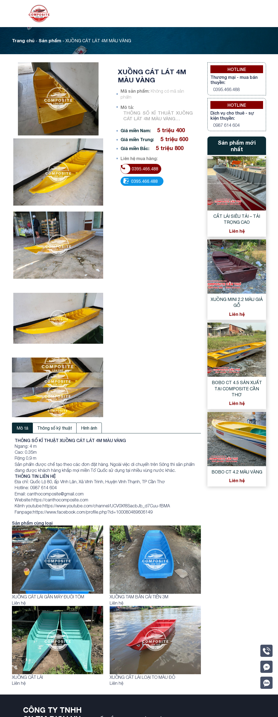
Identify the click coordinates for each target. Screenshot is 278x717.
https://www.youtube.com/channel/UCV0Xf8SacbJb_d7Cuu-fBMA (106, 505)
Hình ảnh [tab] (89, 428)
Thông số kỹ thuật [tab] (54, 428)
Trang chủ (103, 14)
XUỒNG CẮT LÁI (27, 677)
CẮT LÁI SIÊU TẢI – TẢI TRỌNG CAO (236, 219)
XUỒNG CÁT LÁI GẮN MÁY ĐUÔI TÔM (48, 596)
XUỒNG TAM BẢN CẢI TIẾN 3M (139, 596)
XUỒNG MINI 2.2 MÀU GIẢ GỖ (237, 302)
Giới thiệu (131, 14)
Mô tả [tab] (22, 428)
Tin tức (190, 14)
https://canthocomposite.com (59, 499)
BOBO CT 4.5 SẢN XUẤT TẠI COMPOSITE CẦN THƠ (237, 388)
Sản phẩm (159, 14)
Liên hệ (232, 14)
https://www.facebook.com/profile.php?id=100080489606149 (93, 512)
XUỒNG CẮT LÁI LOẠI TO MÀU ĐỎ (142, 677)
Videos (211, 14)
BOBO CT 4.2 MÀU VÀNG (236, 471)
